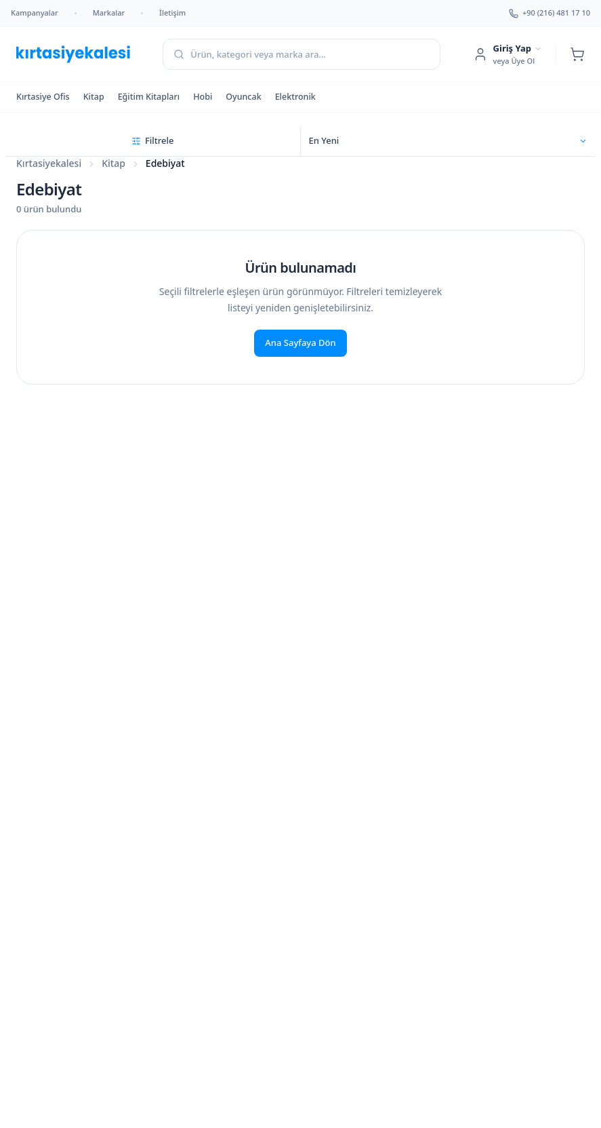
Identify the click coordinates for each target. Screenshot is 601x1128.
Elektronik (295, 96)
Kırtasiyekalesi (48, 163)
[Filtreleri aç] (153, 141)
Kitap (93, 96)
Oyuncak (243, 96)
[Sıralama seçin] (448, 141)
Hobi (202, 96)
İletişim (172, 12)
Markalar (109, 12)
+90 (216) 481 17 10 (549, 12)
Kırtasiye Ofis (43, 96)
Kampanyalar (34, 12)
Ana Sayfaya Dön (300, 342)
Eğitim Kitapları (149, 96)
